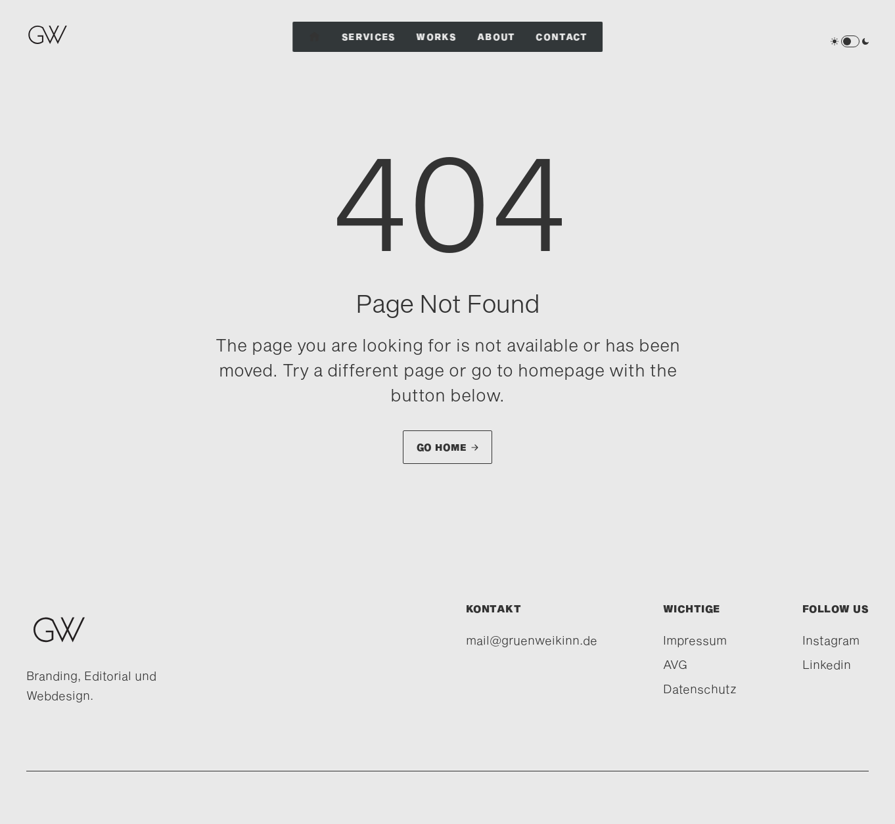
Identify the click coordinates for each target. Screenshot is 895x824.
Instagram (831, 640)
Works (437, 37)
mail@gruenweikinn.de (531, 640)
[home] (51, 41)
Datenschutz (700, 688)
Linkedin (826, 664)
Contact (561, 37)
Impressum (695, 640)
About (496, 37)
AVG (675, 664)
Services (368, 37)
